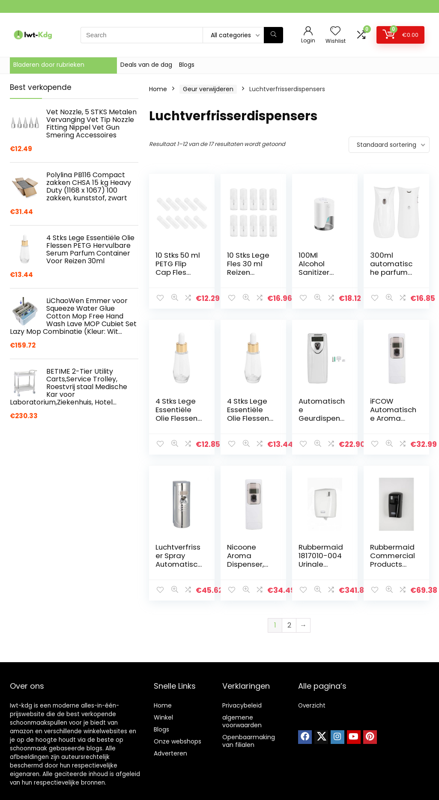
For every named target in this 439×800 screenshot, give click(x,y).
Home (158, 89)
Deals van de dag (146, 64)
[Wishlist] (335, 31)
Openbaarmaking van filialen (248, 741)
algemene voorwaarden (242, 721)
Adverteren (170, 753)
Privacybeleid (242, 705)
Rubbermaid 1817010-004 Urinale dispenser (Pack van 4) (321, 564)
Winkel (163, 717)
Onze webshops (177, 741)
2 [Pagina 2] (289, 625)
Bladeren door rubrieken (48, 64)
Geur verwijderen (208, 89)
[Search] (273, 35)
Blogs (186, 64)
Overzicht (312, 706)
